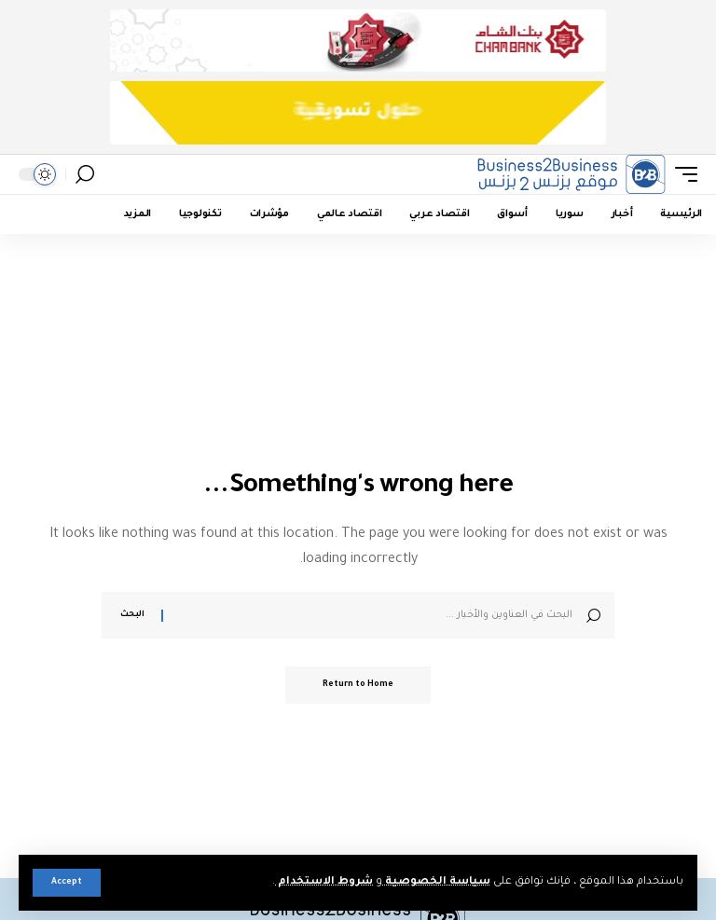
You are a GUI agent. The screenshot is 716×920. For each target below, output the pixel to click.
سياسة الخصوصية (436, 882)
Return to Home (358, 685)
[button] (67, 883)
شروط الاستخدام (324, 882)
